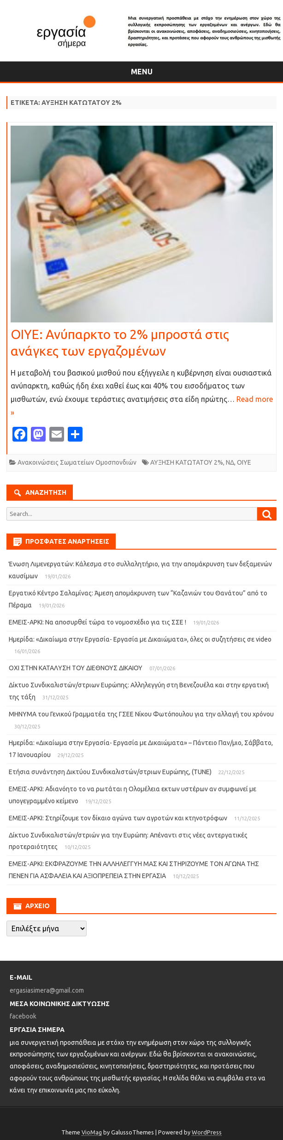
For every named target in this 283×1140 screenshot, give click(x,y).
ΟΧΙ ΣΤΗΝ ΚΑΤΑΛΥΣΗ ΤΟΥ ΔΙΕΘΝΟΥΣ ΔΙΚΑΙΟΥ (75, 668)
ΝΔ (230, 462)
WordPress (207, 1132)
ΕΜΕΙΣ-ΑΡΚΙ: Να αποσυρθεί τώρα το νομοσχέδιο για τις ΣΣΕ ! (97, 622)
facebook (23, 1016)
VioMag (92, 1132)
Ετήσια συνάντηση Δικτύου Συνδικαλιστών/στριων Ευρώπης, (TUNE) (110, 772)
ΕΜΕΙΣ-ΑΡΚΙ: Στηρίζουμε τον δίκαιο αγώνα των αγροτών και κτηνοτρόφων (118, 818)
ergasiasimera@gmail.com (47, 990)
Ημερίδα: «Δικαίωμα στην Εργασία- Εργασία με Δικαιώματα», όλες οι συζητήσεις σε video (140, 639)
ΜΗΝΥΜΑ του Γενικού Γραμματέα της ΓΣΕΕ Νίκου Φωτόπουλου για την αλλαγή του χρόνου (141, 714)
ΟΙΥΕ (244, 462)
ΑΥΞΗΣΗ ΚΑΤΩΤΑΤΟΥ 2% (186, 462)
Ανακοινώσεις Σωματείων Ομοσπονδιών (77, 462)
